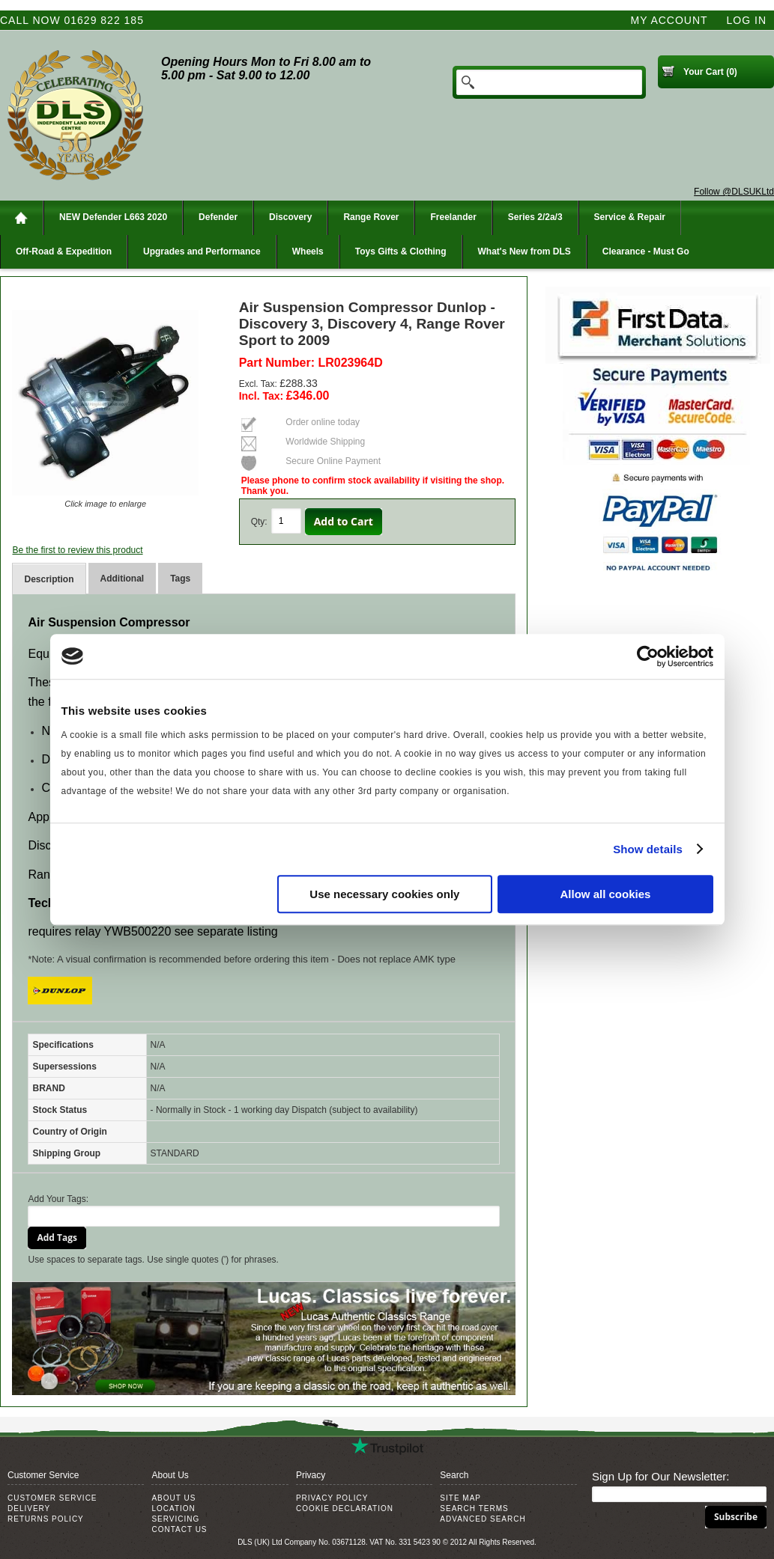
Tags (180, 578)
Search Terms (474, 1508)
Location (173, 1508)
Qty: (259, 521)
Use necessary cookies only (384, 894)
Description (48, 579)
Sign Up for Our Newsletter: (660, 1476)
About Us (173, 1498)
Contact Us (179, 1529)
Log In (747, 20)
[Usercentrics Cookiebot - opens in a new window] (647, 656)
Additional (122, 578)
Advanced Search (482, 1519)
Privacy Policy (332, 1498)
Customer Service (52, 1498)
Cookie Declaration (344, 1508)
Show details (648, 849)
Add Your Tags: (58, 1199)
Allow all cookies (605, 894)
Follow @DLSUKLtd (734, 191)
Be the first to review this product (77, 550)
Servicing (175, 1519)
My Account (669, 20)
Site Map (460, 1498)
